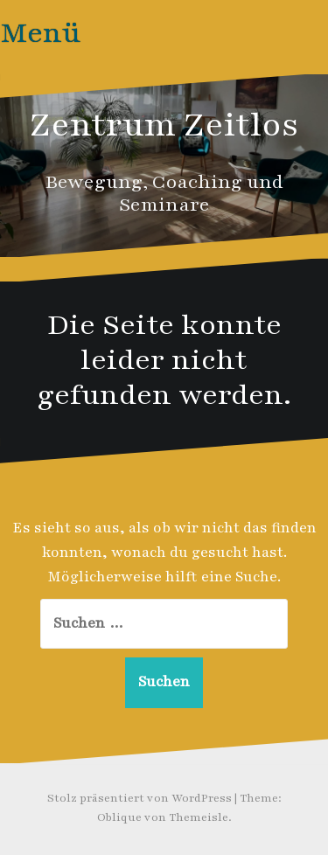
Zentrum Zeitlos (164, 125)
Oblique (119, 817)
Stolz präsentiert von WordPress (139, 798)
